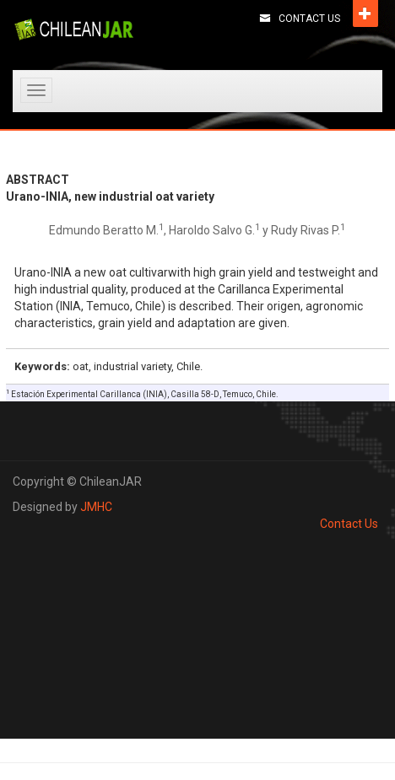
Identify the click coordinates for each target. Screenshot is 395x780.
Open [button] (365, 13)
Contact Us (309, 18)
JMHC (96, 507)
